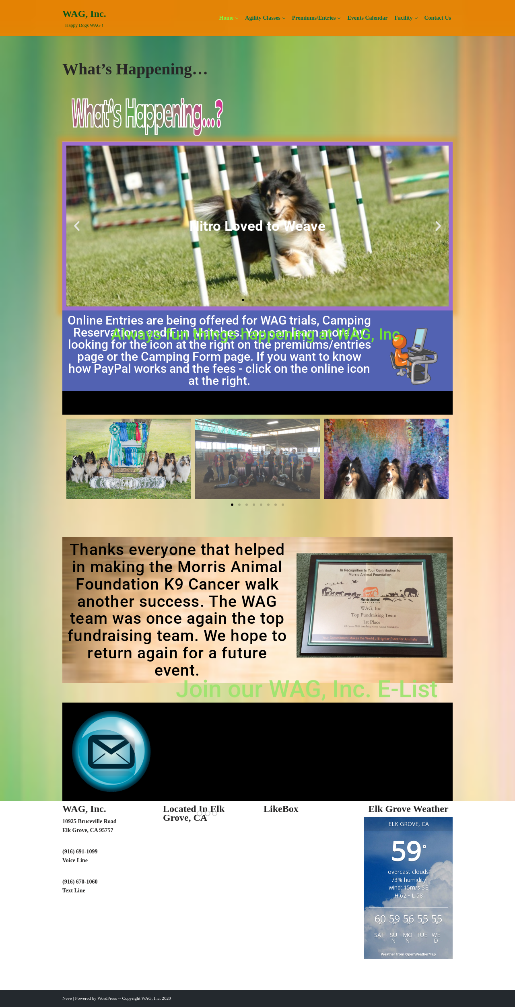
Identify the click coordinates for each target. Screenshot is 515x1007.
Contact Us (437, 18)
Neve (67, 998)
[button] (236, 18)
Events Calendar (367, 18)
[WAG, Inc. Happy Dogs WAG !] (84, 18)
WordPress (107, 998)
